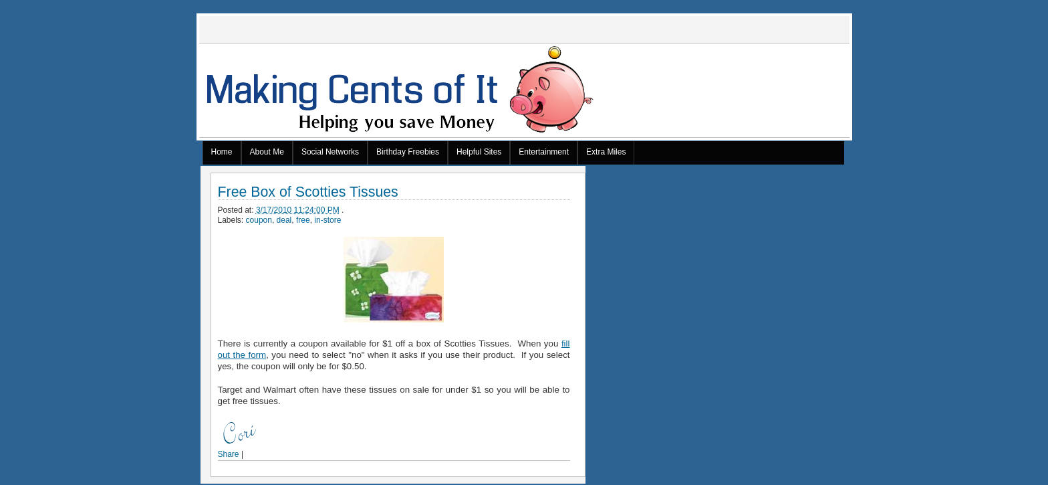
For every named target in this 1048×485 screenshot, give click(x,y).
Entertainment (544, 152)
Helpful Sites (478, 152)
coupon (259, 220)
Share (228, 454)
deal (284, 220)
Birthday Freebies (407, 152)
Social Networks (330, 152)
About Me (267, 152)
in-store (327, 220)
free (303, 220)
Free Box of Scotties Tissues (308, 192)
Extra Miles (606, 152)
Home (222, 152)
